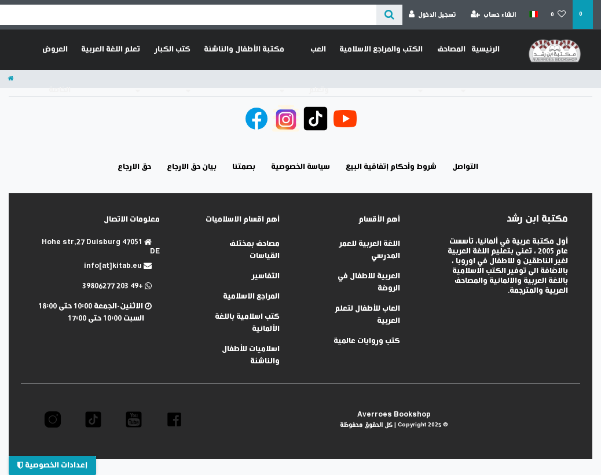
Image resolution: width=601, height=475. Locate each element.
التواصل (465, 167)
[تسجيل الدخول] (432, 15)
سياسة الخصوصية (300, 167)
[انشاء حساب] (493, 15)
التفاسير (266, 276)
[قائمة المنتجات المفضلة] (558, 15)
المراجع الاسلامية (251, 296)
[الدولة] (533, 14)
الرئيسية (485, 49)
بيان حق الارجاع (192, 167)
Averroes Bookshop (394, 414)
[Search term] (188, 15)
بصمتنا (243, 167)
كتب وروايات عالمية (367, 341)
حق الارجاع (134, 167)
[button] (174, 419)
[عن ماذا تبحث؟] (389, 15)
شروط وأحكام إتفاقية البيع (391, 167)
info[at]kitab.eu (118, 266)
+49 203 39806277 (117, 286)
